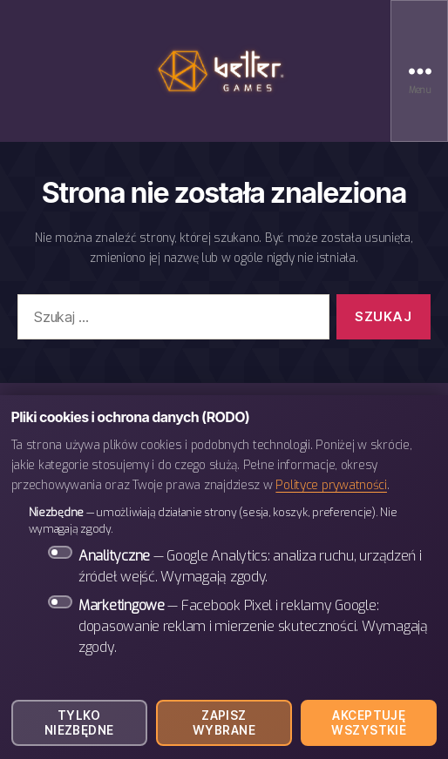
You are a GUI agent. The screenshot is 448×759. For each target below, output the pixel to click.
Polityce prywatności (331, 485)
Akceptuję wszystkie (368, 723)
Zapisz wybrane (224, 723)
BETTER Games (224, 71)
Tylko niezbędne (79, 723)
